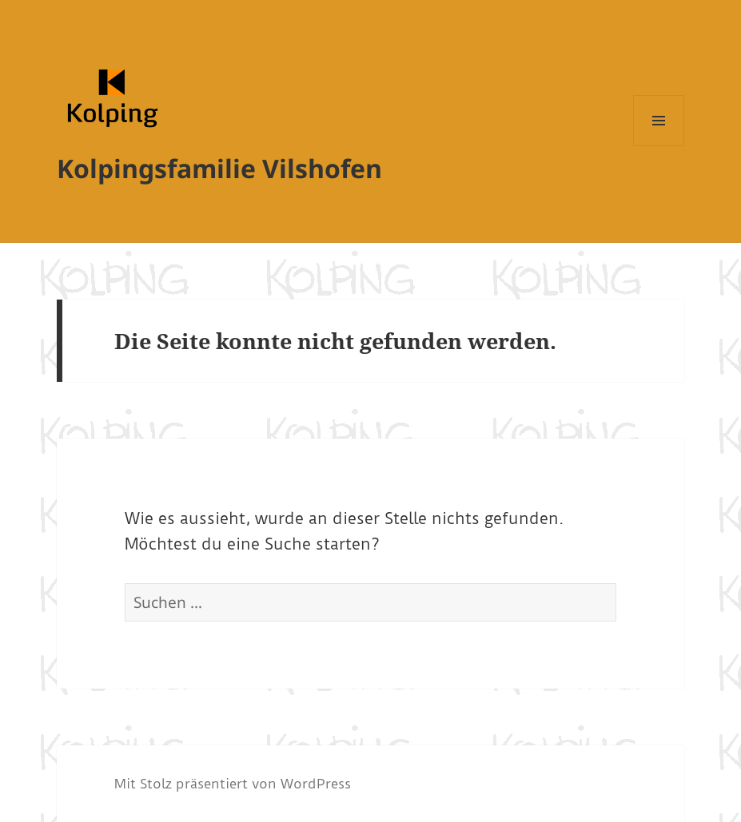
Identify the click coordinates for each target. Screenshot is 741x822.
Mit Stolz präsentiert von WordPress (232, 784)
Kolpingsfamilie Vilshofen (219, 168)
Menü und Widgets (659, 145)
